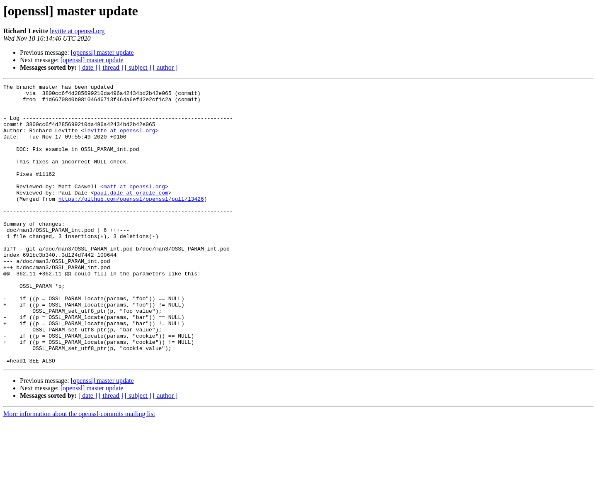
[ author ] (165, 67)
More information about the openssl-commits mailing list (79, 469)
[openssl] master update (102, 52)
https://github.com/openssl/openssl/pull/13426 (131, 222)
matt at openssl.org (134, 207)
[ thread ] (111, 67)
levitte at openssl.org (77, 30)
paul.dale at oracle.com (131, 215)
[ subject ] (138, 67)
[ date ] (87, 67)
